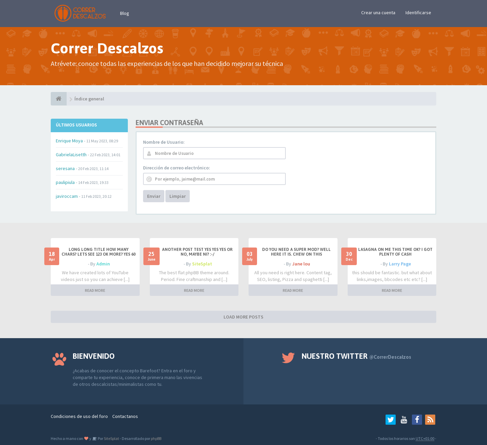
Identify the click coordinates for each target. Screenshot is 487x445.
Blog (124, 13)
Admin (103, 264)
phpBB (156, 438)
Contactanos (125, 416)
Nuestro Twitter (356, 356)
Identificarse (418, 12)
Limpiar (177, 196)
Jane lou (301, 264)
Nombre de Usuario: (164, 142)
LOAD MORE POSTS (243, 317)
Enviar (153, 196)
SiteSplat (202, 264)
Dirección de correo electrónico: (176, 168)
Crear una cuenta (378, 12)
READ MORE (95, 290)
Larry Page (400, 264)
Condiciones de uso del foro (79, 416)
